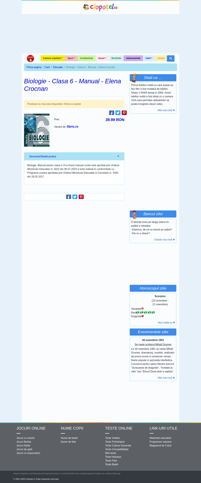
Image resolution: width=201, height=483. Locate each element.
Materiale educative (160, 438)
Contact (46, 473)
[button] (170, 58)
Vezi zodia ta (166, 322)
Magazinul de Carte (160, 445)
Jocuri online (31, 428)
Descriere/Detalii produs (42, 156)
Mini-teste (110, 453)
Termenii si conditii (59, 473)
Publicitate (36, 473)
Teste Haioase (113, 456)
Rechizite (116, 58)
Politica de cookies (103, 473)
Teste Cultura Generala (118, 445)
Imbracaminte (133, 58)
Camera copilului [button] (52, 58)
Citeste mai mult (164, 239)
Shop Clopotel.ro (30, 58)
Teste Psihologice (115, 441)
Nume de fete (68, 441)
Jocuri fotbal (23, 445)
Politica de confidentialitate (81, 473)
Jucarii (160, 58)
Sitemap (116, 473)
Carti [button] (147, 58)
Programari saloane (161, 441)
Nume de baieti (69, 438)
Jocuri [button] (101, 58)
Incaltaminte (86, 58)
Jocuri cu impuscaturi (28, 453)
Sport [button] (70, 58)
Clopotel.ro (100, 7)
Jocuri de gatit (24, 449)
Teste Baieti (111, 464)
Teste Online (118, 428)
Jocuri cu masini (25, 438)
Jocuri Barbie (23, 441)
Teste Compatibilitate (117, 449)
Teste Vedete (112, 438)
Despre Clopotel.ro (21, 473)
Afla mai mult (166, 110)
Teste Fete (111, 460)
